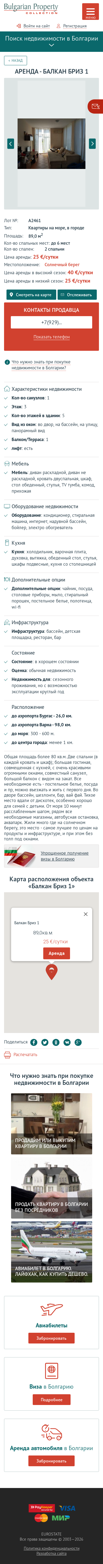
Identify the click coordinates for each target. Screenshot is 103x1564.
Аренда (57, 935)
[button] (52, 955)
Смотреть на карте (30, 295)
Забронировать (51, 1338)
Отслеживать (76, 295)
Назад (17, 60)
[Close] (85, 896)
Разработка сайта (51, 1553)
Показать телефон (52, 337)
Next (92, 143)
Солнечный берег (62, 265)
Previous (10, 143)
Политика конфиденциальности (51, 1548)
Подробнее (51, 1399)
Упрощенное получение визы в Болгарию (65, 856)
